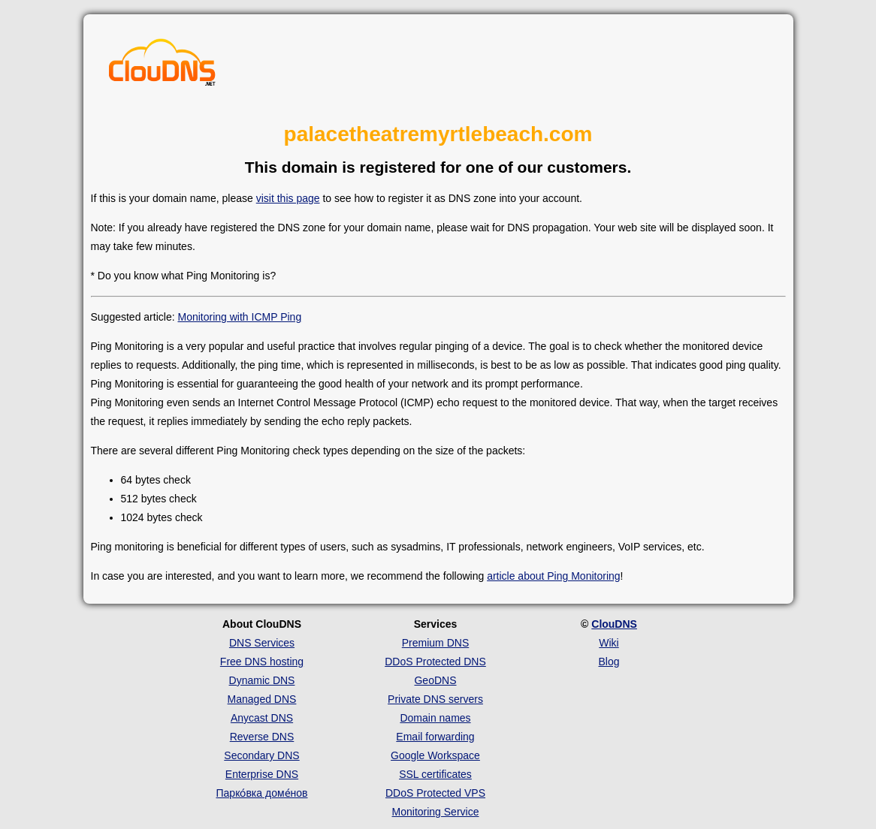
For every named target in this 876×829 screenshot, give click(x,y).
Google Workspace (435, 755)
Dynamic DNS (262, 680)
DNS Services (262, 643)
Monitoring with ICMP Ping (239, 317)
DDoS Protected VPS (435, 793)
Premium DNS (435, 643)
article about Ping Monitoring (553, 576)
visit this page (288, 198)
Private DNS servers (435, 699)
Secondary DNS (261, 755)
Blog (608, 662)
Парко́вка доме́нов (262, 793)
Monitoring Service (435, 812)
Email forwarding (435, 737)
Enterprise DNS (261, 774)
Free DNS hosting (262, 662)
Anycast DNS (262, 718)
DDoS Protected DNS (435, 662)
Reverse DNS (262, 737)
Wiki (608, 643)
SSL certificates (435, 774)
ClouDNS (614, 624)
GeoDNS (435, 680)
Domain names (435, 718)
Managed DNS (262, 699)
